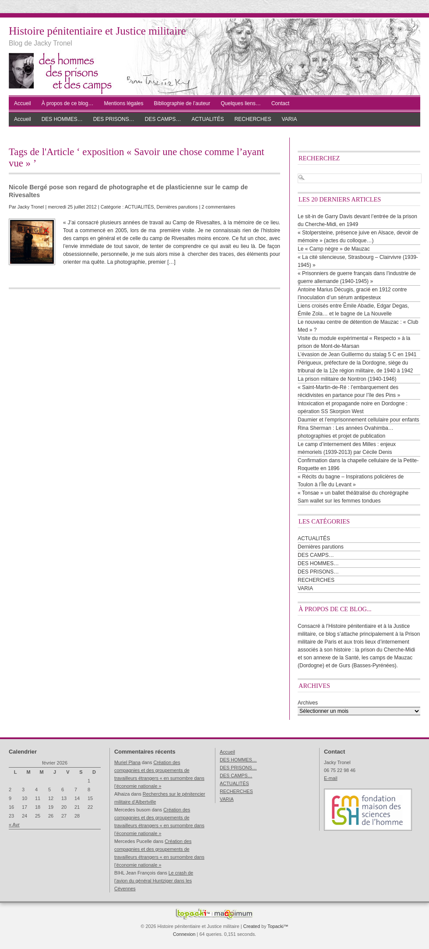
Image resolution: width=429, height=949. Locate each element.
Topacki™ (277, 926)
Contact (280, 103)
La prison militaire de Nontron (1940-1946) (347, 379)
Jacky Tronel (31, 206)
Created (251, 926)
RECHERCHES (252, 119)
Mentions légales (123, 103)
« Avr (14, 824)
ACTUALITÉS (207, 119)
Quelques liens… (240, 103)
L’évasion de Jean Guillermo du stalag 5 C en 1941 (357, 354)
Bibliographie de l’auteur (182, 103)
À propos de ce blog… (68, 103)
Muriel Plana (127, 762)
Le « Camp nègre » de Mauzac (334, 249)
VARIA (289, 119)
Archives (308, 703)
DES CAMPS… (163, 119)
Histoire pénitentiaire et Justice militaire (97, 31)
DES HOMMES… (62, 119)
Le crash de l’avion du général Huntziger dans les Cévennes (153, 880)
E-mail (331, 778)
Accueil (22, 103)
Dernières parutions (177, 206)
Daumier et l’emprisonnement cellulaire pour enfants (358, 420)
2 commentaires (219, 206)
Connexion (184, 934)
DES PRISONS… (113, 119)
